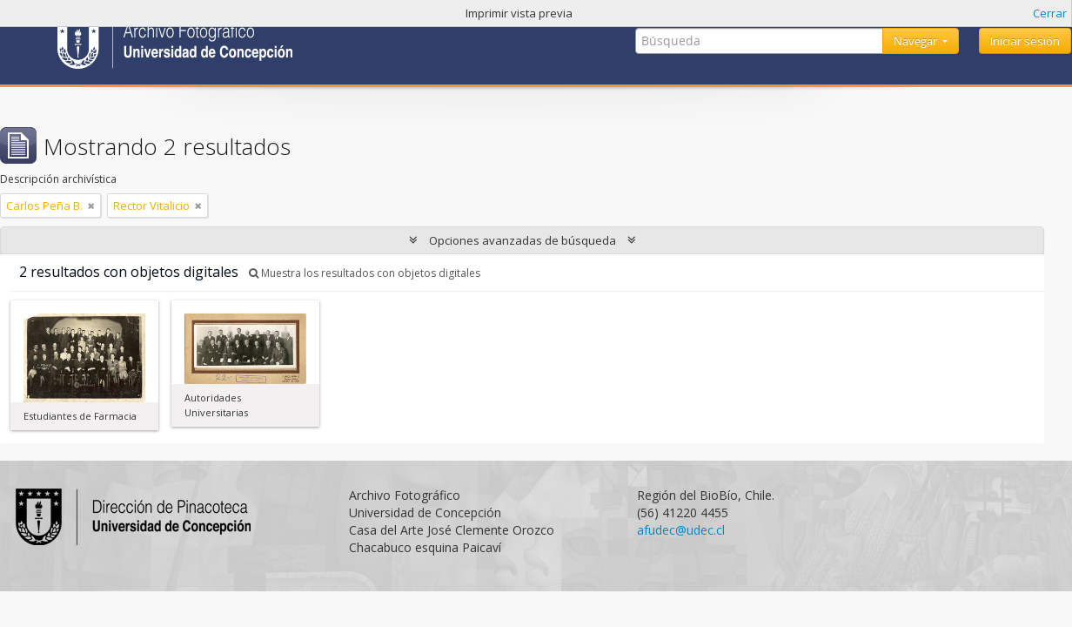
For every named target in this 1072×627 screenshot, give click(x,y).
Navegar (917, 41)
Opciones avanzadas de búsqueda (522, 240)
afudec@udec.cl (681, 530)
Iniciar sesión (1025, 41)
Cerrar (1050, 13)
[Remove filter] (91, 205)
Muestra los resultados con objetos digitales (364, 273)
